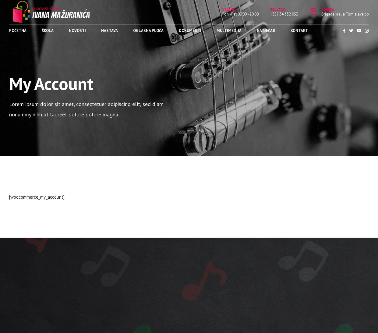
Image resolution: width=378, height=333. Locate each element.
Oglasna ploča (148, 30)
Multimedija (229, 30)
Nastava (109, 30)
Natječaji (266, 30)
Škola (48, 30)
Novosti (77, 30)
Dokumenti (190, 30)
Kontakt (299, 30)
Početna (17, 30)
